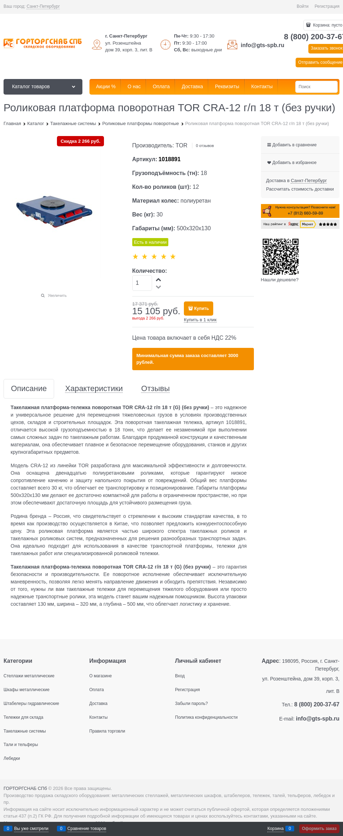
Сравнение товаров (87, 828)
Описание (29, 389)
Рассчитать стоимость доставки (300, 189)
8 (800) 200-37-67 (316, 704)
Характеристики (94, 389)
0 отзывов (205, 145)
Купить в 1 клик (200, 319)
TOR (181, 145)
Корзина (275, 828)
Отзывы (155, 389)
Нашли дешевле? (280, 279)
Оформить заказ (319, 828)
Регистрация (327, 6)
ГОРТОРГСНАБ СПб (25, 788)
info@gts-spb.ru (262, 45)
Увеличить (57, 295)
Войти (303, 6)
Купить (201, 308)
